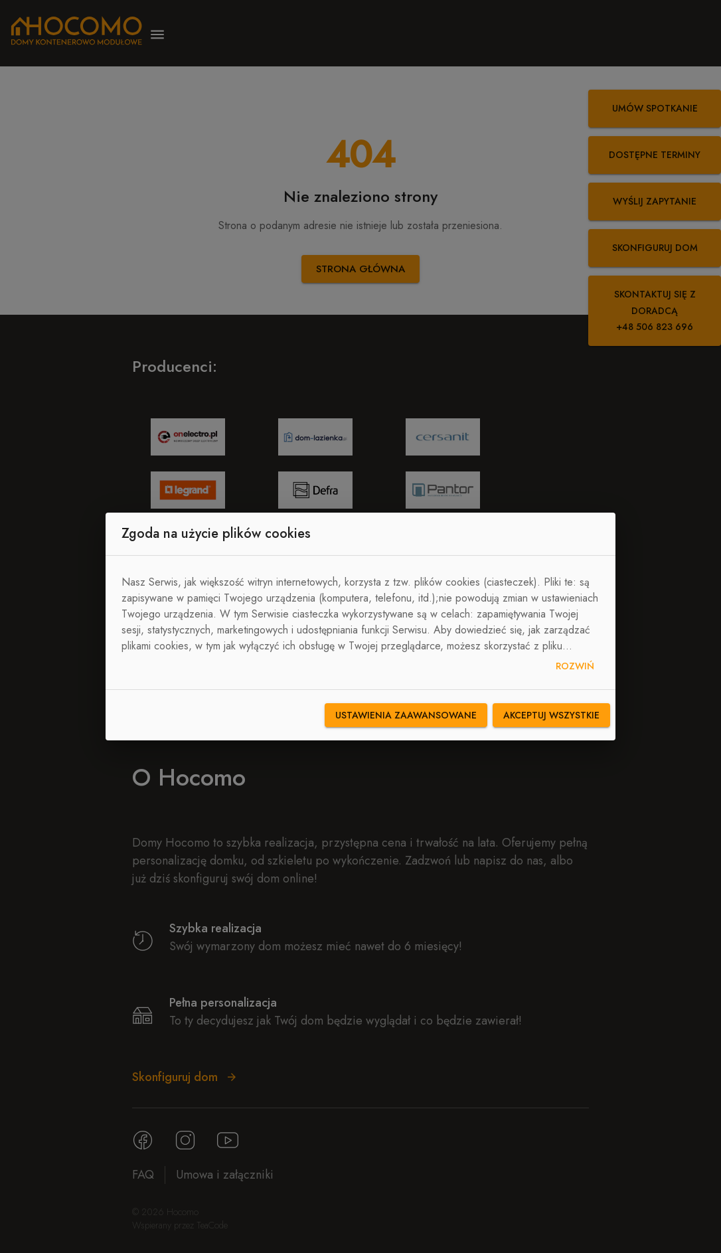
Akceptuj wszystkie (551, 715)
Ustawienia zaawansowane (406, 715)
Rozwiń (575, 666)
